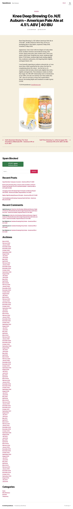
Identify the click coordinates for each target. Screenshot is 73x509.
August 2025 (5, 254)
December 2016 (6, 427)
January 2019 (6, 382)
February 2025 (6, 263)
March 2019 (5, 378)
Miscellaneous (6, 492)
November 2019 (6, 364)
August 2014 (5, 477)
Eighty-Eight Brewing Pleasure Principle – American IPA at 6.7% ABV (19, 195)
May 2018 (5, 396)
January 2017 (6, 425)
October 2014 (6, 474)
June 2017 (5, 416)
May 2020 (5, 353)
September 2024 (6, 272)
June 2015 (5, 459)
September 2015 (6, 454)
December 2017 (6, 405)
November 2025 (6, 248)
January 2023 (6, 300)
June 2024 (5, 277)
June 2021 (5, 329)
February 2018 (6, 402)
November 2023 (6, 290)
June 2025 (5, 257)
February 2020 (6, 358)
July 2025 (5, 255)
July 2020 (5, 349)
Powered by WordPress (20, 505)
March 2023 (5, 297)
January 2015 (6, 468)
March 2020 (5, 356)
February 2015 (6, 467)
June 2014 (5, 481)
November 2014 (6, 472)
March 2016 (5, 443)
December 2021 (6, 319)
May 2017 (4, 418)
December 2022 (6, 302)
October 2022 (6, 306)
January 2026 (6, 244)
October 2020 (6, 344)
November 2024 (6, 268)
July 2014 (5, 479)
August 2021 (5, 326)
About (64, 3)
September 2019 (6, 367)
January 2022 (6, 317)
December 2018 (6, 384)
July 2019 (5, 371)
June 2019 (5, 373)
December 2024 (6, 266)
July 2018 (5, 393)
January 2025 (6, 264)
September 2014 (6, 476)
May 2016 (5, 440)
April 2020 (5, 355)
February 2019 (6, 380)
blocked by (13, 164)
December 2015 (6, 449)
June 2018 (5, 394)
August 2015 (5, 456)
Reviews (36, 11)
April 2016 (5, 441)
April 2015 (5, 463)
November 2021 (6, 320)
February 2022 (6, 315)
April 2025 (5, 261)
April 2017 (5, 420)
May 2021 (4, 331)
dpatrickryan (33, 29)
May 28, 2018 (42, 29)
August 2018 (5, 391)
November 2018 (6, 385)
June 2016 (5, 438)
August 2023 (5, 293)
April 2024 (5, 281)
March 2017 (5, 421)
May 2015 (5, 461)
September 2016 (6, 432)
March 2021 (5, 335)
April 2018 (5, 398)
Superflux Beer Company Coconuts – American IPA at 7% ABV (18, 181)
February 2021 (6, 337)
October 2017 (6, 409)
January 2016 (6, 447)
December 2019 (6, 362)
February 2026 (6, 243)
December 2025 (6, 246)
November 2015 (6, 450)
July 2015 (5, 458)
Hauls (3, 491)
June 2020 (5, 351)
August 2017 (5, 412)
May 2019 (5, 375)
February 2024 (6, 284)
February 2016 (6, 445)
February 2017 (6, 423)
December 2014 (6, 470)
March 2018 (5, 400)
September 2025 (6, 252)
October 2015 (6, 452)
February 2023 (6, 299)
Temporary (5, 496)
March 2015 (5, 465)
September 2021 (6, 324)
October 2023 (6, 291)
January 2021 (6, 338)
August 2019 (5, 369)
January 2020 (6, 360)
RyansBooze (6, 3)
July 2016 (5, 436)
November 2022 (6, 304)
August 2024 (5, 273)
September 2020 (6, 346)
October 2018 (6, 387)
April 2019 (5, 376)
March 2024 (5, 282)
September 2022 (6, 308)
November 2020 (6, 342)
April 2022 (5, 311)
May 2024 (5, 279)
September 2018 (6, 389)
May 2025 (5, 259)
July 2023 (5, 295)
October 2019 (6, 366)
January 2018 (6, 403)
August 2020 (5, 347)
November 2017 (6, 407)
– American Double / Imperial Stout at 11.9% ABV (19, 210)
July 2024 (5, 275)
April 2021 (5, 333)
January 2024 (6, 286)
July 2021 (4, 328)
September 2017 (6, 411)
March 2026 (5, 241)
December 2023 (6, 288)
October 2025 (6, 250)
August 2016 (5, 434)
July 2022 (5, 310)
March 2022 (5, 313)
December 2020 (6, 340)
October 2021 (6, 322)
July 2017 (4, 414)
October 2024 (6, 270)
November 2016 (6, 429)
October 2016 (6, 431)
